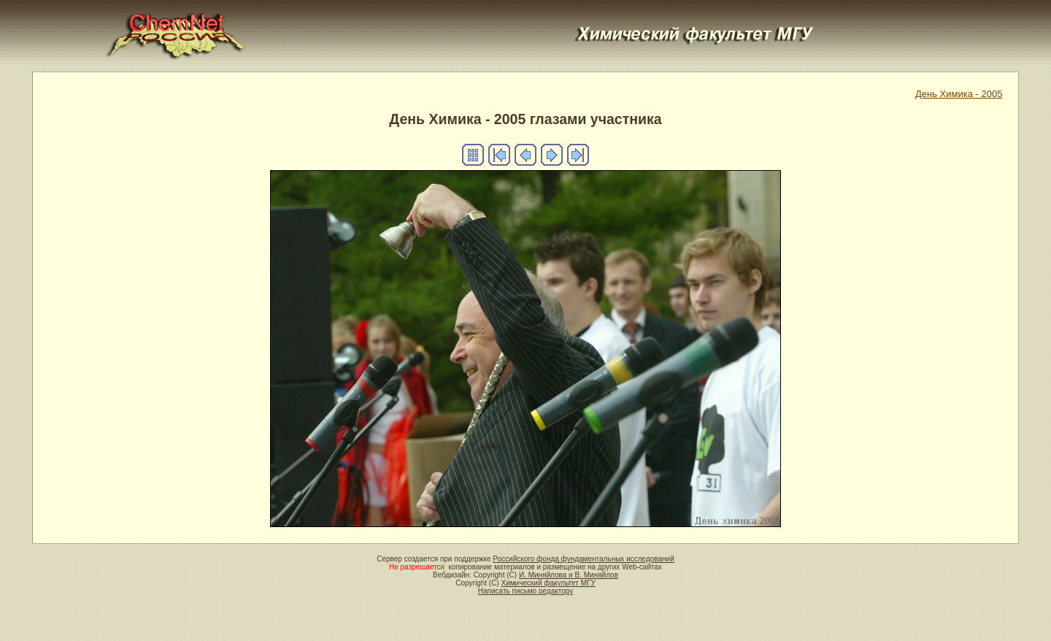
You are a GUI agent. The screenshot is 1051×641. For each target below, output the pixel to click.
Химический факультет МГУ (548, 583)
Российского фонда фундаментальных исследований (583, 559)
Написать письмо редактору (525, 591)
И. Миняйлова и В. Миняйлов (568, 575)
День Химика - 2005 (958, 93)
